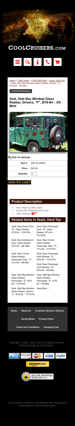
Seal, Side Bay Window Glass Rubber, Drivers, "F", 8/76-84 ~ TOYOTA (23, 291)
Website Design (27, 345)
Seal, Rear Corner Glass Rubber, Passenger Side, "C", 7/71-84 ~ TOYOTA (47, 244)
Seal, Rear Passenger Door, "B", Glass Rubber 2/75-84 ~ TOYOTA (47, 231)
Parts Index (23, 80)
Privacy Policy (46, 319)
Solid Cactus (46, 345)
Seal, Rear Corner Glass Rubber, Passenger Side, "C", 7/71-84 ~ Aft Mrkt (22, 258)
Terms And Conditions (28, 327)
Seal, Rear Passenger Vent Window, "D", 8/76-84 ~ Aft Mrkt (47, 267)
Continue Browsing (21, 91)
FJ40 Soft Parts (39, 80)
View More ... (43, 288)
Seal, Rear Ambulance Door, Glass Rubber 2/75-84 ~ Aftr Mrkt (22, 243)
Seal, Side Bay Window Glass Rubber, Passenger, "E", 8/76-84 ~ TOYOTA (23, 279)
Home (12, 80)
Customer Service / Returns (49, 311)
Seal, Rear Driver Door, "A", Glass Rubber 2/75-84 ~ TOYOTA (23, 229)
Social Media (28, 319)
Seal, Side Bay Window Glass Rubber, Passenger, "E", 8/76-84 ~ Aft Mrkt (48, 279)
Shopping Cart (51, 327)
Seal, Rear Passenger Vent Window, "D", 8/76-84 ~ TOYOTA (47, 256)
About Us (26, 311)
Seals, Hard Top (57, 80)
